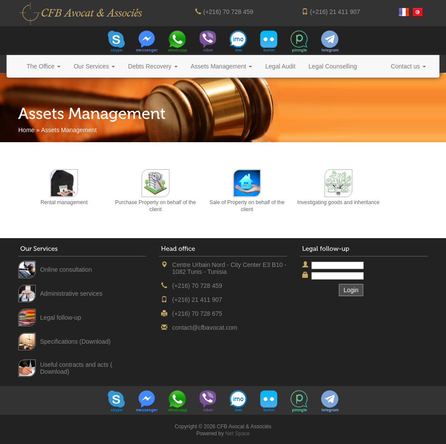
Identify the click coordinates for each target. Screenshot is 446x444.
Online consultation (66, 269)
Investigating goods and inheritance (338, 202)
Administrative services (71, 293)
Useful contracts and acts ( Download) (76, 368)
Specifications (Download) (75, 341)
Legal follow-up (60, 317)
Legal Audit (280, 66)
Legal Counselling (332, 66)
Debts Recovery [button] (152, 66)
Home (26, 129)
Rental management (64, 202)
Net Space (237, 433)
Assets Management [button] (222, 66)
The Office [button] (44, 66)
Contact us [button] (408, 66)
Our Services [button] (94, 66)
